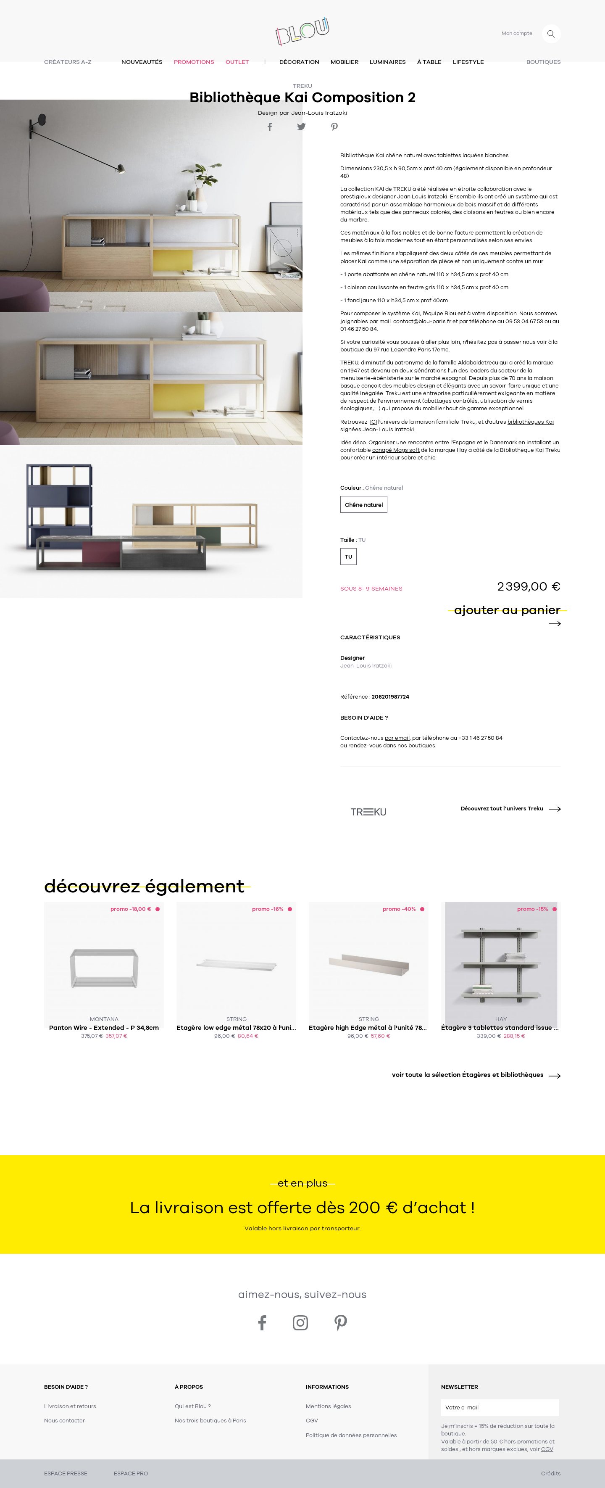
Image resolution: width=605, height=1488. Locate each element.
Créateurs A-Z (68, 62)
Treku (302, 86)
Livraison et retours (70, 1406)
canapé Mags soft (396, 450)
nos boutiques (416, 745)
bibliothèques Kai (531, 422)
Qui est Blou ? (193, 1406)
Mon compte (517, 33)
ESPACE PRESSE (65, 1473)
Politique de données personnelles (351, 1435)
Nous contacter (64, 1421)
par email (397, 738)
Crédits (551, 1473)
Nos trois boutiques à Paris (210, 1421)
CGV (547, 1449)
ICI (373, 422)
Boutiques (543, 62)
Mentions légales (328, 1406)
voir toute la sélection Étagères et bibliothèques (473, 1075)
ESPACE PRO (131, 1473)
